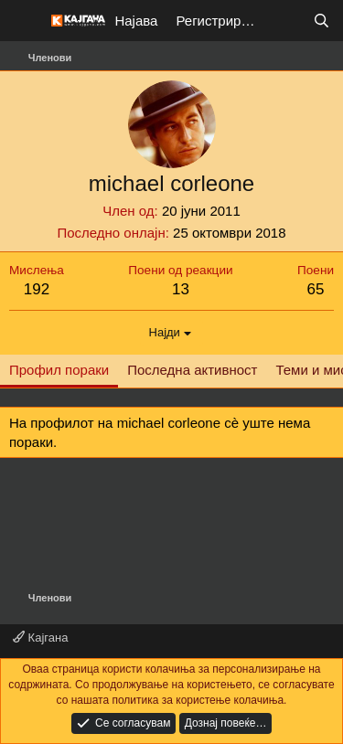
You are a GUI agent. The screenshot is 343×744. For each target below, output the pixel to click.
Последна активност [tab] (192, 369)
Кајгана (40, 637)
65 (316, 289)
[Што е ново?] (285, 20)
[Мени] (25, 21)
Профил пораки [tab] (59, 369)
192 (36, 289)
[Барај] (321, 20)
